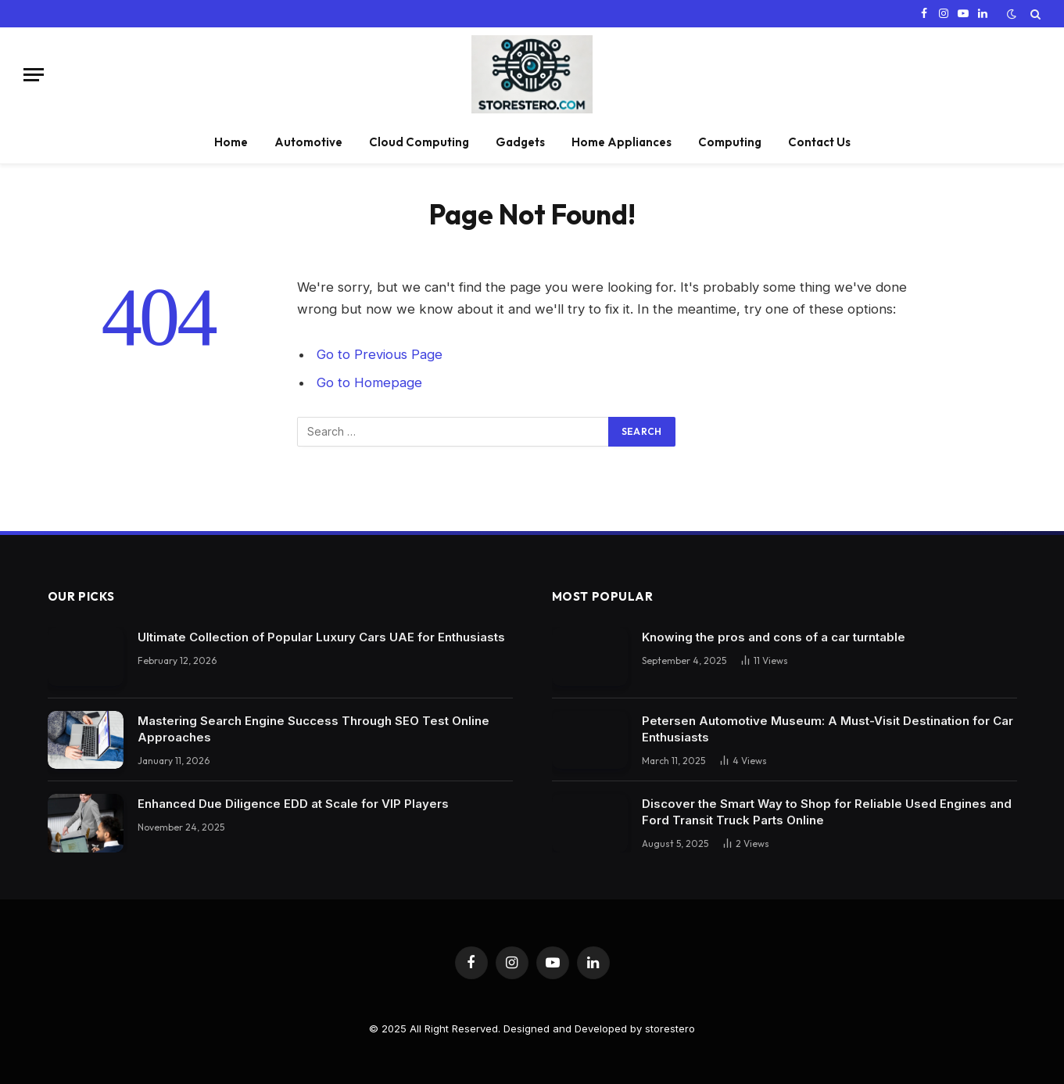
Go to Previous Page (379, 354)
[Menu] (33, 74)
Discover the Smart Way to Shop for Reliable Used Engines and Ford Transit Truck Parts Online (827, 811)
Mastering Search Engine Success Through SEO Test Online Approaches (313, 729)
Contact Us (819, 142)
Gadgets (520, 142)
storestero (670, 1028)
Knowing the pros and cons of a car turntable (773, 637)
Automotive (308, 142)
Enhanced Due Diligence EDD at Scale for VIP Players (293, 803)
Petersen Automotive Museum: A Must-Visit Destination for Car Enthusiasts (827, 729)
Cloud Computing (419, 142)
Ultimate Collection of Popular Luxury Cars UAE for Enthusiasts (321, 637)
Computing (729, 142)
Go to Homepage (369, 382)
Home (231, 142)
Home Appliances (621, 142)
